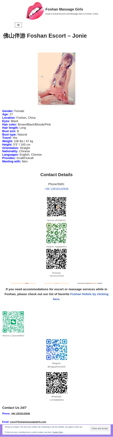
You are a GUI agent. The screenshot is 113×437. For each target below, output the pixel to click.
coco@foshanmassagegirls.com (28, 422)
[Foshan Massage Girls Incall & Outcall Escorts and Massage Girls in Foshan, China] (62, 11)
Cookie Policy (57, 432)
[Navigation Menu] (18, 24)
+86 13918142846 (57, 189)
